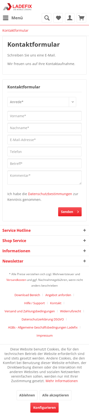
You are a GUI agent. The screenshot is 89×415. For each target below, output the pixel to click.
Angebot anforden (58, 295)
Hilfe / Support (34, 303)
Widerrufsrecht (70, 311)
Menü (13, 17)
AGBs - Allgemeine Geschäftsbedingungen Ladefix (43, 327)
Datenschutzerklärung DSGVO (43, 319)
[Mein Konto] (70, 18)
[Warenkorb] (81, 18)
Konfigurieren (44, 407)
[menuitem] (12, 18)
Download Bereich (27, 295)
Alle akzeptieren (55, 395)
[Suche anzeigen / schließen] (46, 18)
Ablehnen (27, 395)
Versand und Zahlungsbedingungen (30, 311)
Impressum (45, 335)
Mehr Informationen (62, 381)
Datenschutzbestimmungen (50, 194)
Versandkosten (16, 280)
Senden (70, 211)
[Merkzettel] (58, 18)
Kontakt (55, 303)
